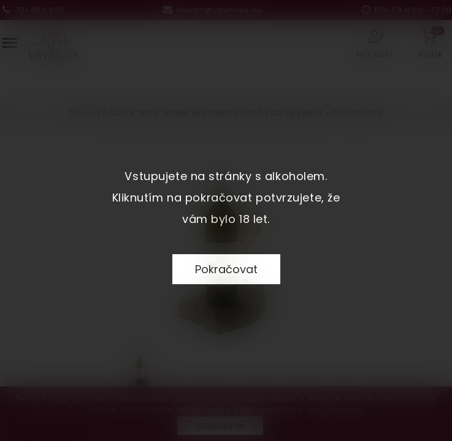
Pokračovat (226, 269)
